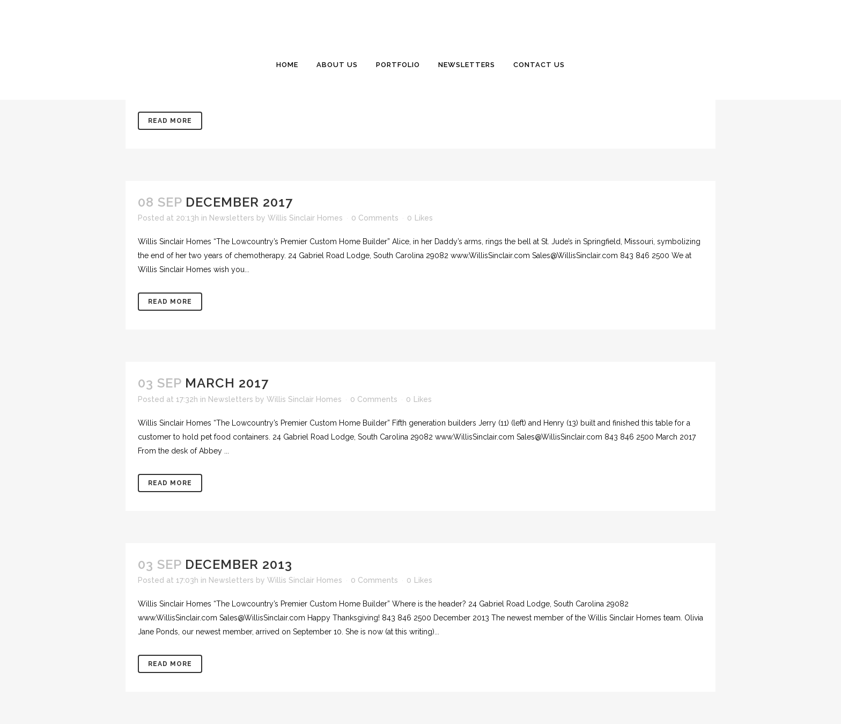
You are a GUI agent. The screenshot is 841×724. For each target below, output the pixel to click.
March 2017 (227, 383)
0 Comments (375, 218)
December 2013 (238, 564)
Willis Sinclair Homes (305, 218)
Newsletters (231, 218)
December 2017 (239, 202)
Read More (170, 121)
